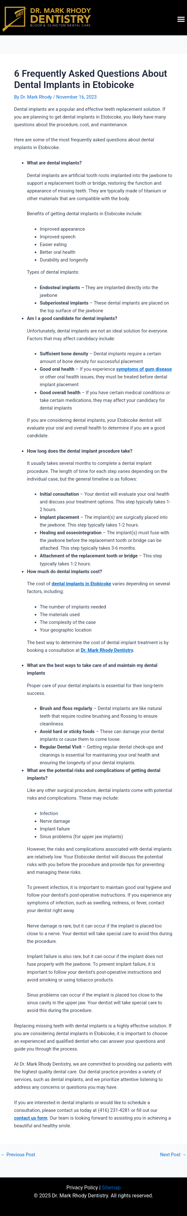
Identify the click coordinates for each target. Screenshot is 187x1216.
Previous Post (18, 1154)
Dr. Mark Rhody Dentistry (107, 650)
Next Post (173, 1154)
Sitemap (111, 1188)
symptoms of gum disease (144, 369)
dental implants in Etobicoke (81, 584)
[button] (181, 19)
